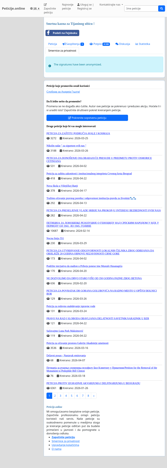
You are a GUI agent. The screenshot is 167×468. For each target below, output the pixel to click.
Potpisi (100, 44)
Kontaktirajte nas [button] (110, 4)
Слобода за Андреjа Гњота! (63, 91)
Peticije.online (13, 8)
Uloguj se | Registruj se (85, 6)
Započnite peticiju (50, 8)
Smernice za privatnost (62, 50)
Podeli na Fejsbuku (61, 33)
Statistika (143, 44)
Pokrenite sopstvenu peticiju (87, 118)
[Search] (141, 8)
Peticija (52, 44)
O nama (56, 449)
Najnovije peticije (67, 6)
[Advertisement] (21, 66)
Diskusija (122, 44)
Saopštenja (73, 44)
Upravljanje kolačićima (65, 445)
